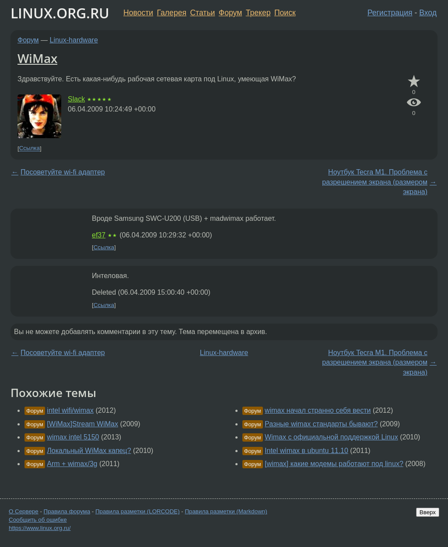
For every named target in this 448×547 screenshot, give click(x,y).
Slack (76, 99)
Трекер (258, 12)
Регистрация (390, 12)
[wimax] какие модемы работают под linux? (334, 463)
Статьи (202, 12)
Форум (230, 12)
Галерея (171, 12)
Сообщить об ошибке (38, 519)
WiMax (37, 58)
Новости (138, 12)
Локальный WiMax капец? (89, 450)
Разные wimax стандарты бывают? (321, 424)
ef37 (98, 235)
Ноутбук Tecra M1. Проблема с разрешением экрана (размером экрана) (374, 181)
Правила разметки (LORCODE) (137, 511)
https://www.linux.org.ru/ (39, 528)
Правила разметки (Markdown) (226, 511)
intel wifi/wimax (70, 410)
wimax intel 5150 (73, 437)
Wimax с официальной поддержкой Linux (331, 437)
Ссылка (29, 148)
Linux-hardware (74, 40)
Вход (428, 12)
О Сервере (23, 511)
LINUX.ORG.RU (59, 12)
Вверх (428, 512)
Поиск (285, 12)
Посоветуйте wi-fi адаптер (63, 172)
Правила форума (67, 511)
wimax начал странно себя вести (318, 410)
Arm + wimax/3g (72, 463)
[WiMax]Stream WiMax (82, 424)
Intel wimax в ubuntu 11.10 (306, 450)
